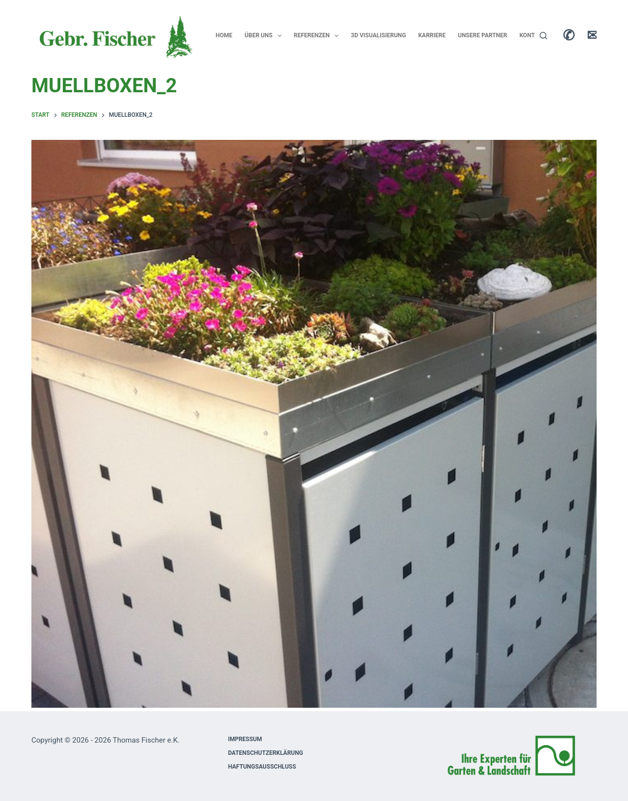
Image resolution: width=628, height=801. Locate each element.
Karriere (431, 35)
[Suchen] (543, 35)
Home (224, 35)
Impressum (245, 739)
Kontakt (533, 35)
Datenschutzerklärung (265, 752)
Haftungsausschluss (262, 766)
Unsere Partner (482, 35)
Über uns (265, 36)
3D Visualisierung (378, 35)
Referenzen (318, 36)
